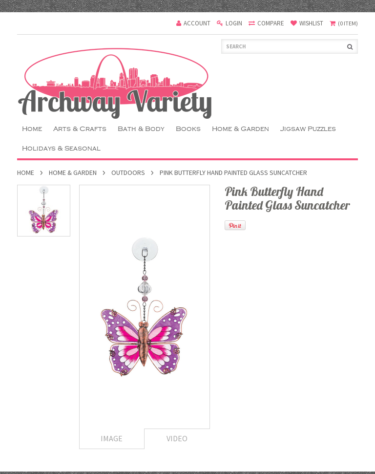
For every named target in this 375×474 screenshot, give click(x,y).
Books (188, 128)
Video (177, 438)
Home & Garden (240, 128)
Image (112, 438)
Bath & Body (141, 128)
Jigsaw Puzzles (308, 128)
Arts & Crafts (79, 128)
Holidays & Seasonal (61, 148)
